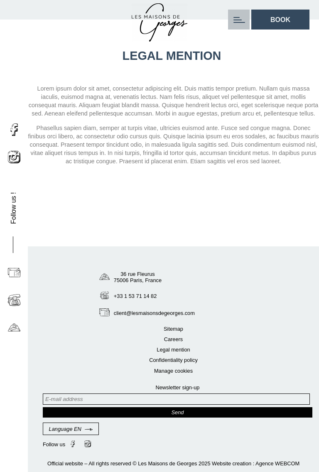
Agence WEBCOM (277, 463)
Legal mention (173, 350)
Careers (173, 339)
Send (178, 412)
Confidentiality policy (173, 360)
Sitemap (173, 329)
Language (71, 429)
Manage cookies (173, 371)
